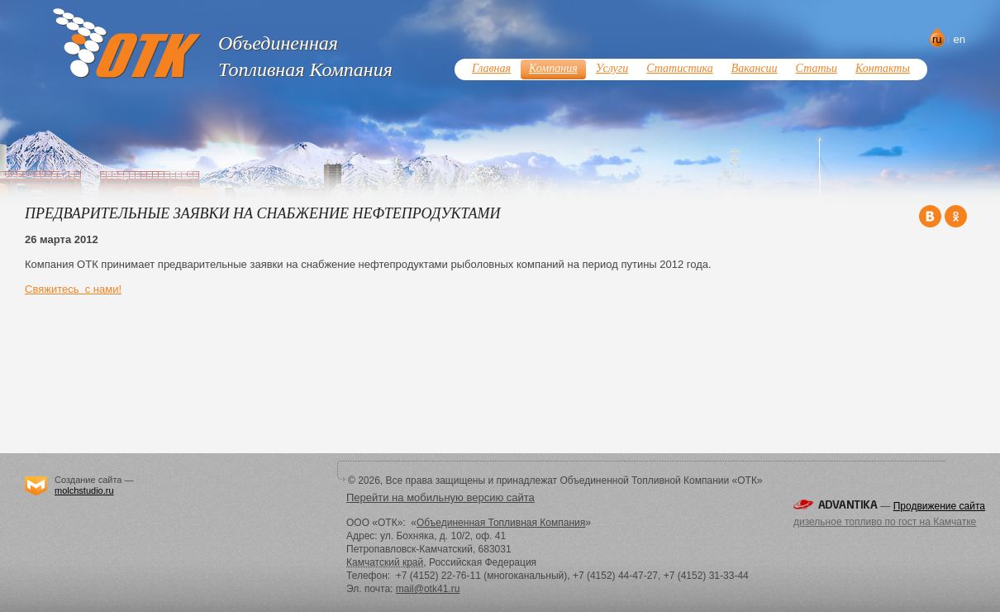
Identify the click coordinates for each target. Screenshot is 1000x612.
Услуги (612, 68)
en (959, 39)
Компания (553, 68)
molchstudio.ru (84, 490)
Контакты (882, 68)
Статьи (816, 68)
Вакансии (754, 68)
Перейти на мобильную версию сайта (440, 497)
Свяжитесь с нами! (73, 289)
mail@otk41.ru (428, 589)
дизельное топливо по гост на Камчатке (884, 522)
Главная (491, 68)
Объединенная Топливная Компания (501, 522)
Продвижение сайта (939, 506)
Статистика (679, 68)
